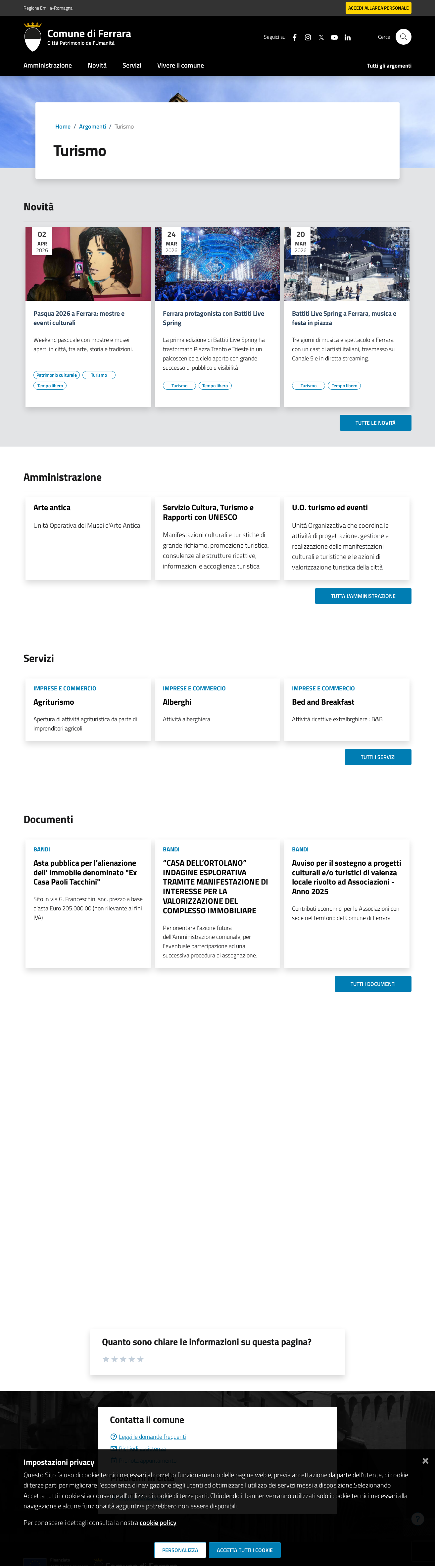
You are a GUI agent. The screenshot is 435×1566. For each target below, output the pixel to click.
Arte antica (52, 507)
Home (63, 126)
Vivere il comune (180, 65)
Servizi (131, 65)
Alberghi (177, 702)
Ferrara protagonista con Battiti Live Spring (213, 318)
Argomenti (92, 126)
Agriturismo (53, 702)
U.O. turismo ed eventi (330, 507)
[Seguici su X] (318, 36)
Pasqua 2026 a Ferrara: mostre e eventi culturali (78, 318)
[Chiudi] (425, 1459)
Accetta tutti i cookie (245, 1550)
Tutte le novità (376, 423)
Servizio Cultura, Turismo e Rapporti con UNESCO (208, 512)
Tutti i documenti (373, 984)
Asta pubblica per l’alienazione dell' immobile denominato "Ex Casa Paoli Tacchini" (85, 872)
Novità (97, 65)
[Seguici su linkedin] (345, 36)
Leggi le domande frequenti (148, 1436)
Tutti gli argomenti (389, 65)
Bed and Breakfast (323, 702)
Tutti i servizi (378, 757)
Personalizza (180, 1550)
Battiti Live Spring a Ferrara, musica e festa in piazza (344, 318)
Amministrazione (48, 65)
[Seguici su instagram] (305, 36)
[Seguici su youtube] (331, 36)
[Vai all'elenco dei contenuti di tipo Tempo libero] (50, 386)
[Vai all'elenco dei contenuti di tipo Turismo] (99, 375)
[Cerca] (403, 37)
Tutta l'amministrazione (363, 596)
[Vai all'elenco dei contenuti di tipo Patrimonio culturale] (56, 375)
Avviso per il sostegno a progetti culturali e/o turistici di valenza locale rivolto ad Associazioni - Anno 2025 (346, 877)
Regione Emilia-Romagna (48, 7)
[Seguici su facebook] (292, 36)
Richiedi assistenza (138, 1448)
